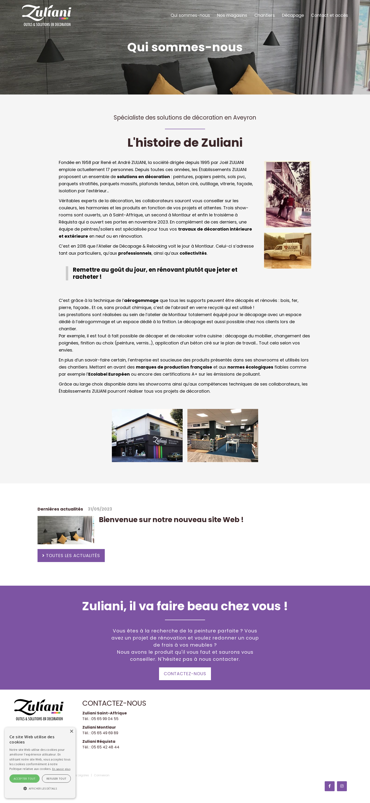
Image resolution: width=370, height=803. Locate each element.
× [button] (71, 731)
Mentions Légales (76, 775)
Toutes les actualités (73, 555)
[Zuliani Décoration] (46, 15)
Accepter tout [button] (25, 778)
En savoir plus (61, 769)
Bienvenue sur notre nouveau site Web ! (171, 520)
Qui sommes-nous (190, 15)
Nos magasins (232, 15)
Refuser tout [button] (56, 778)
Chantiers (264, 15)
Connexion (101, 775)
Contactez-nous (185, 674)
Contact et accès (329, 15)
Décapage (293, 15)
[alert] (40, 762)
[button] (40, 788)
